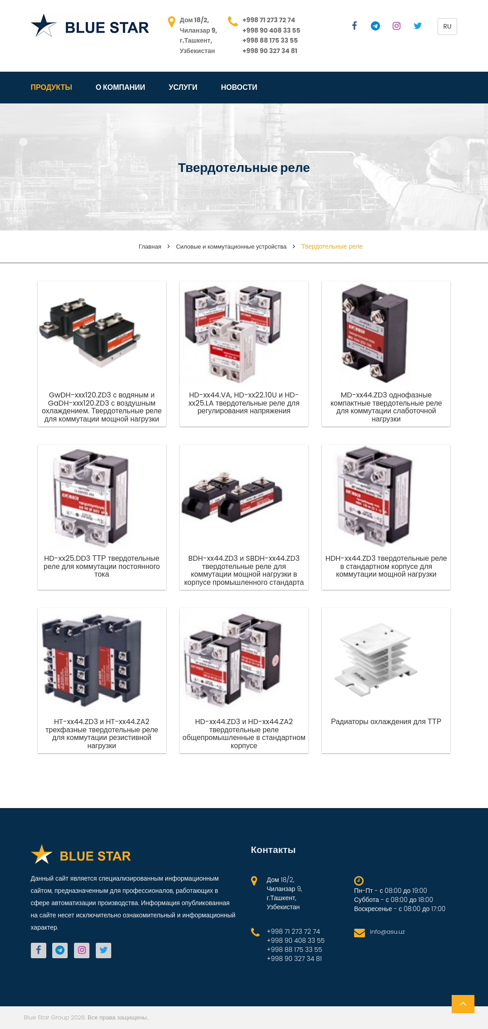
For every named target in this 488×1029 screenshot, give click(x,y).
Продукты (51, 87)
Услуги (183, 87)
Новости (239, 87)
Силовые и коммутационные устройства (231, 246)
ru (448, 26)
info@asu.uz (387, 931)
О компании (120, 87)
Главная (150, 246)
